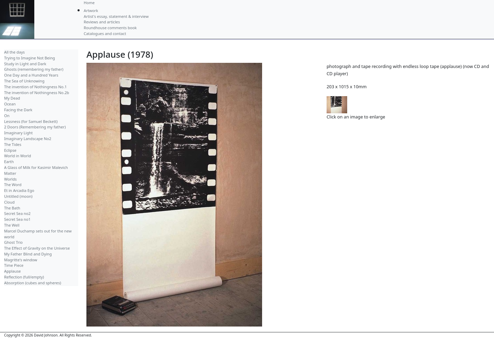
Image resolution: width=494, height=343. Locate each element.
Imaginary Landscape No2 (27, 138)
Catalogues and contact (105, 33)
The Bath (12, 207)
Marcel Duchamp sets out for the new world (38, 233)
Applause (12, 271)
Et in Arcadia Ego (19, 190)
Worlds (10, 179)
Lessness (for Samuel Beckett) (31, 121)
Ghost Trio (13, 242)
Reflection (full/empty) (24, 276)
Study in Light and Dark (25, 63)
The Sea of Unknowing (24, 80)
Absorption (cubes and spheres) (32, 282)
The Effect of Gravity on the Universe (37, 248)
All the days (14, 52)
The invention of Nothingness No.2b (36, 92)
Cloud (9, 202)
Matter (10, 173)
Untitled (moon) (18, 196)
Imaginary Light (18, 132)
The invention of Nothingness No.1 (35, 86)
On (7, 115)
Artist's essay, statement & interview (116, 16)
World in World (17, 155)
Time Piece (13, 265)
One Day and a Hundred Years (31, 75)
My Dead (12, 98)
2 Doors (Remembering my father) (35, 126)
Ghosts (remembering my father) (33, 69)
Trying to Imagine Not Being (29, 57)
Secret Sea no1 (17, 219)
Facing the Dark (18, 109)
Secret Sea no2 (17, 213)
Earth (9, 161)
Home (89, 2)
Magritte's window (20, 259)
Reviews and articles (102, 21)
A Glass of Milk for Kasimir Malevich (36, 167)
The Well (12, 225)
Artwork (91, 10)
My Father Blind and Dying (28, 253)
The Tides (12, 144)
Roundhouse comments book (110, 27)
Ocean (10, 103)
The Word (13, 184)
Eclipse (10, 150)
